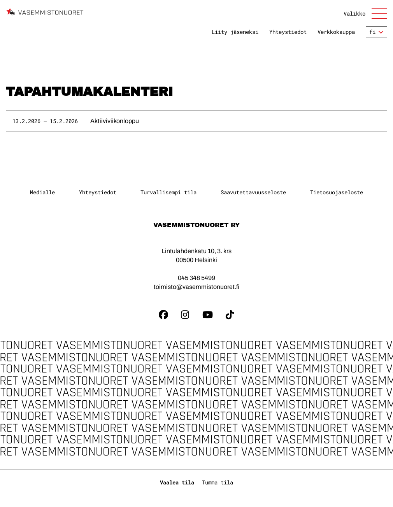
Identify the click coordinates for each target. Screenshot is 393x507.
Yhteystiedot (288, 31)
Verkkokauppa (336, 31)
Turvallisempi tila (168, 192)
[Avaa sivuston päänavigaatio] (365, 13)
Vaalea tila (177, 482)
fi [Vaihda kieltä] (372, 31)
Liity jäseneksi (235, 31)
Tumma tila (217, 482)
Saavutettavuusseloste (253, 192)
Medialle (42, 192)
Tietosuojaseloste (336, 192)
